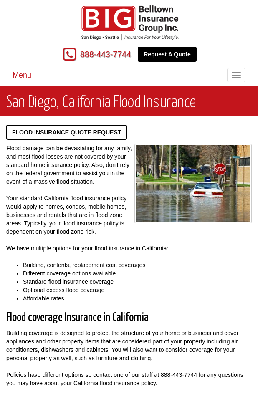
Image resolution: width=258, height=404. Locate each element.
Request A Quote (167, 54)
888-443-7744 (105, 54)
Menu (22, 75)
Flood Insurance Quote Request (66, 132)
